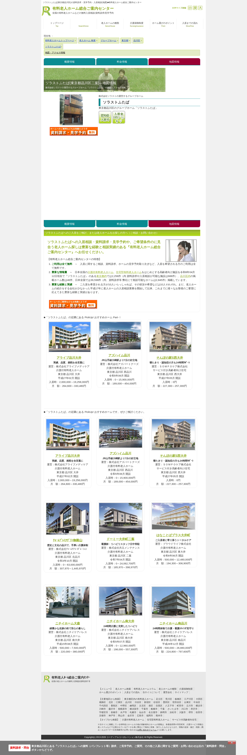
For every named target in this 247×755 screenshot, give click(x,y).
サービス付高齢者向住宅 (184, 719)
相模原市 (122, 709)
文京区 (142, 705)
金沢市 (130, 715)
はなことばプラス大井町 (173, 535)
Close (232, 742)
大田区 (199, 699)
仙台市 (142, 712)
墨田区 (166, 702)
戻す (195, 8)
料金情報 (122, 61)
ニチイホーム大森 (67, 623)
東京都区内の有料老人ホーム (138, 699)
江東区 (119, 702)
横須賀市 (134, 709)
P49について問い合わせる (73, 304)
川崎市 (102, 709)
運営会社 (167, 692)
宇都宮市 (103, 712)
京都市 (102, 715)
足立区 (159, 699)
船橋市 (154, 709)
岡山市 (121, 715)
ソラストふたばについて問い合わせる (74, 131)
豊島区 (114, 705)
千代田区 (103, 705)
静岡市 (163, 712)
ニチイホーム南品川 (173, 623)
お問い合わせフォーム (146, 730)
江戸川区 (188, 699)
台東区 (187, 702)
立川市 (189, 705)
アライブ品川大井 (69, 357)
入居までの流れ (132, 692)
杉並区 (157, 702)
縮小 (190, 8)
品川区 (128, 702)
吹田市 (199, 712)
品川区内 (185, 276)
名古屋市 (153, 712)
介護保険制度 (186, 689)
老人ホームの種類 (168, 689)
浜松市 (173, 712)
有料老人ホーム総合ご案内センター (83, 10)
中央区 (196, 702)
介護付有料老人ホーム (100, 272)
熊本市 (159, 715)
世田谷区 (176, 702)
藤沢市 (112, 709)
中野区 (123, 705)
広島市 (140, 715)
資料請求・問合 (19, 747)
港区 (151, 705)
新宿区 (147, 702)
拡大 (200, 8)
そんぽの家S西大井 (169, 357)
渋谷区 (138, 702)
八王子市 (169, 705)
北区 (111, 702)
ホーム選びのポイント (110, 692)
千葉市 (144, 709)
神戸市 (112, 715)
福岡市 (149, 715)
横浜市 (199, 705)
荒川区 (168, 699)
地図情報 (174, 61)
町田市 (180, 705)
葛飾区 (102, 702)
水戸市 (123, 712)
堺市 (191, 712)
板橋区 (178, 699)
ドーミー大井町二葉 (120, 539)
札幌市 (133, 712)
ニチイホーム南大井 (120, 621)
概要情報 (69, 61)
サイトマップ (181, 692)
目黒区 (159, 705)
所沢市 (194, 709)
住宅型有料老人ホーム (129, 272)
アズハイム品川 (119, 355)
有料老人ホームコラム (145, 689)
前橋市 (114, 712)
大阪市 (182, 712)
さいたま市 (173, 709)
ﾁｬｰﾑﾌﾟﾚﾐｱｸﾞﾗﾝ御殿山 (67, 540)
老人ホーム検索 (123, 689)
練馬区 (133, 705)
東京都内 (101, 276)
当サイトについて (151, 692)
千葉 (162, 709)
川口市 (184, 709)
